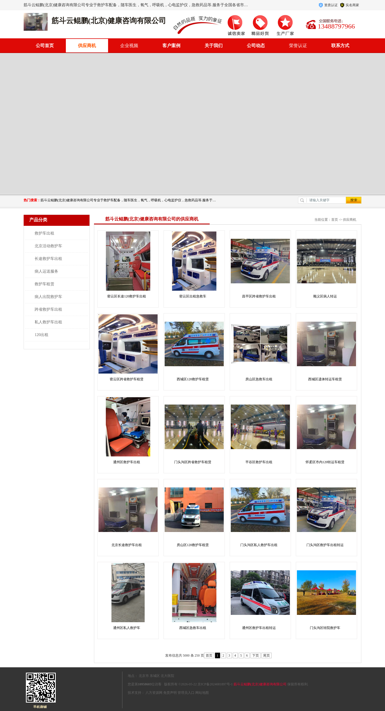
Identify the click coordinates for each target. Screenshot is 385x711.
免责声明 (170, 693)
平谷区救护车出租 (258, 462)
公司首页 (45, 45)
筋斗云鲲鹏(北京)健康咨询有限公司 (260, 684)
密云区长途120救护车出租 (126, 296)
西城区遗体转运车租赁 (325, 379)
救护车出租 (44, 233)
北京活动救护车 (48, 246)
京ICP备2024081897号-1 (215, 684)
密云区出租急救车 (192, 296)
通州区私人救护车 (126, 628)
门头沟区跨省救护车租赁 (192, 462)
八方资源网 (154, 693)
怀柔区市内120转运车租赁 (325, 462)
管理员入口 (186, 693)
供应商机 (87, 45)
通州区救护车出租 (126, 462)
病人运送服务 (46, 271)
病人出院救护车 (48, 297)
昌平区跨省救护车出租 (259, 296)
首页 (334, 220)
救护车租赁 (44, 284)
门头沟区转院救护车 (325, 628)
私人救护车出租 (48, 322)
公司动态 (256, 45)
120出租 (41, 335)
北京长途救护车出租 (126, 545)
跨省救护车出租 (48, 309)
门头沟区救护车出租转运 (325, 545)
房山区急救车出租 (258, 379)
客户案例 (171, 45)
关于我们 (214, 45)
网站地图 (202, 693)
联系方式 (340, 45)
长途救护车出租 (48, 259)
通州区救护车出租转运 (259, 628)
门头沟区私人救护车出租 (258, 545)
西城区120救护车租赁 (193, 379)
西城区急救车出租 (192, 628)
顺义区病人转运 (325, 296)
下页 (255, 655)
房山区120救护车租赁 (193, 545)
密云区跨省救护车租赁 (127, 379)
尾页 (266, 655)
